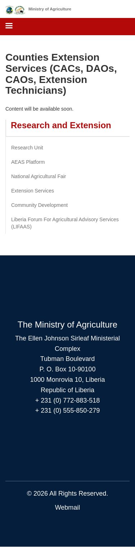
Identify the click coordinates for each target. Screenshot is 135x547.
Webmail (67, 507)
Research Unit (27, 147)
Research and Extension (61, 125)
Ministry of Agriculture (49, 9)
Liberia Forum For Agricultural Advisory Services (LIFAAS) (65, 223)
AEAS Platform (28, 162)
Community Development (39, 205)
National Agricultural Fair (38, 176)
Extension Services (32, 191)
